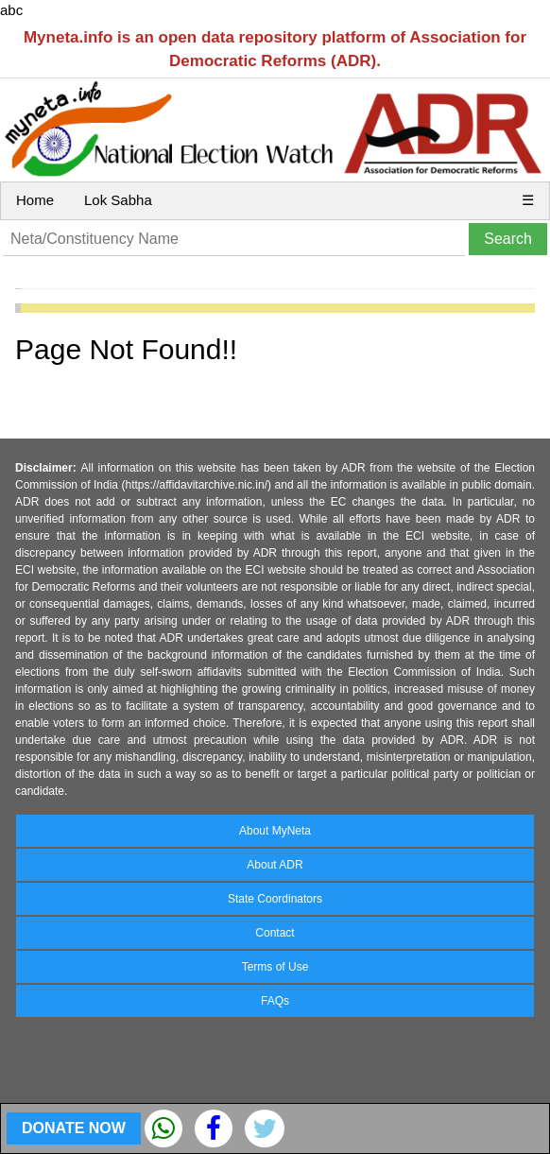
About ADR (274, 864)
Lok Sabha (118, 200)
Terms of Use (275, 966)
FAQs (275, 1001)
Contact (274, 932)
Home (35, 200)
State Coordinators (275, 898)
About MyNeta (275, 830)
